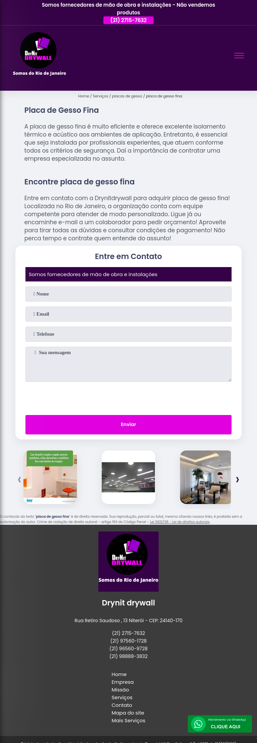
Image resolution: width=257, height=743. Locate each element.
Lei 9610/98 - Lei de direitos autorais (179, 522)
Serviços (122, 697)
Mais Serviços (129, 721)
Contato (122, 705)
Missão (120, 690)
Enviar (128, 425)
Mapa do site (128, 713)
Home (119, 674)
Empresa (123, 682)
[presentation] (128, 397)
